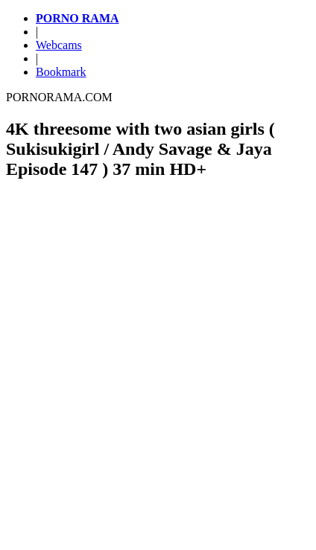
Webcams (59, 45)
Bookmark (61, 71)
